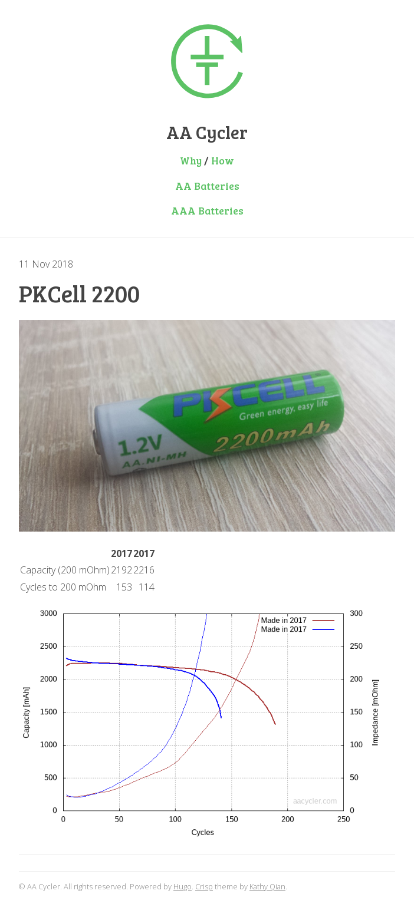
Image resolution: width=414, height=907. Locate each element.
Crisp (204, 886)
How (222, 160)
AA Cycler (207, 132)
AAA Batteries (207, 210)
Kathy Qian (267, 886)
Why (191, 160)
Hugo (182, 886)
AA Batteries (207, 186)
